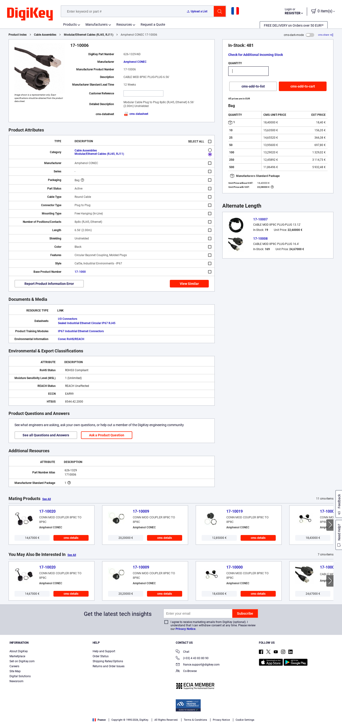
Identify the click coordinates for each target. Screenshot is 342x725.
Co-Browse (186, 671)
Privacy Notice (185, 629)
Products (70, 24)
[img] (30, 14)
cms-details (71, 538)
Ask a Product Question (106, 435)
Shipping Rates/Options (108, 661)
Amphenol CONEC (135, 61)
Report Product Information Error (49, 284)
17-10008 (260, 238)
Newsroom (17, 681)
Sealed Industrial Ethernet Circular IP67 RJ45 (86, 323)
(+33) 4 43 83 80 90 (192, 658)
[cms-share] (325, 34)
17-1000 (80, 271)
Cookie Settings (245, 719)
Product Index (18, 34)
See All (46, 499)
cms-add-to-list (253, 86)
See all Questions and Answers (46, 435)
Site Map (15, 671)
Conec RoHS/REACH (71, 339)
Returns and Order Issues (108, 666)
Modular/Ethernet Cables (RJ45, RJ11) (88, 34)
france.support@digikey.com (198, 665)
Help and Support (104, 651)
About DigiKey (19, 651)
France (99, 719)
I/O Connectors (67, 319)
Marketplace (17, 656)
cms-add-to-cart (302, 86)
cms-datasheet (136, 114)
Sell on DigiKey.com (22, 661)
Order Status (101, 656)
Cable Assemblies (45, 34)
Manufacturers (97, 24)
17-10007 (260, 219)
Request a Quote (153, 24)
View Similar (189, 284)
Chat (182, 652)
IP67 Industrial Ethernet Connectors (81, 331)
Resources (124, 24)
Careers (14, 666)
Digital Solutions (20, 676)
